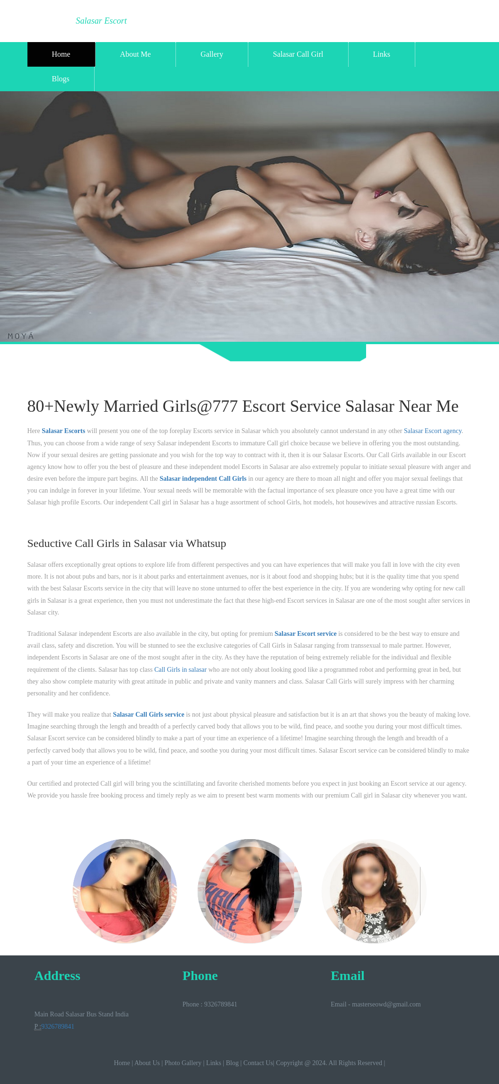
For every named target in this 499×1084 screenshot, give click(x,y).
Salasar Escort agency (433, 430)
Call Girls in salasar (180, 669)
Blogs (61, 79)
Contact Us (258, 1063)
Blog (232, 1063)
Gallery (212, 54)
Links (381, 54)
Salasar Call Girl (298, 54)
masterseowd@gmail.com (386, 1004)
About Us (147, 1063)
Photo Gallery (183, 1063)
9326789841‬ (57, 1026)
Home (61, 54)
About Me (135, 54)
